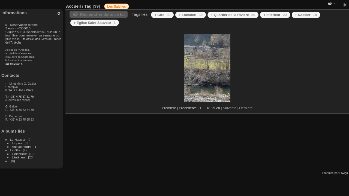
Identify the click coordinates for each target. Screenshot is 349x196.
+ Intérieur (275, 15)
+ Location (191, 15)
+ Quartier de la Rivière (233, 15)
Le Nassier (17, 139)
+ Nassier (306, 15)
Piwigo (343, 172)
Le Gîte (15, 150)
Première (169, 108)
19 (213, 108)
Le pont (17, 143)
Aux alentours (22, 146)
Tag (87, 6)
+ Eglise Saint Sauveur (95, 23)
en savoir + (13, 63)
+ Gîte (162, 15)
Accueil (73, 6)
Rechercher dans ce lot (102, 14)
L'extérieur (19, 153)
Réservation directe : (22, 26)
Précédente (188, 108)
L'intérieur (19, 157)
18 (208, 108)
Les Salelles (116, 6)
